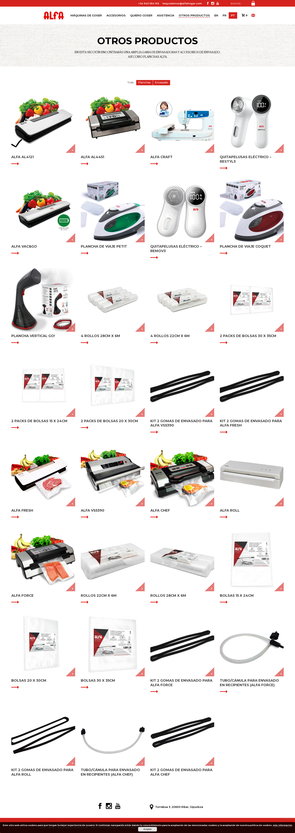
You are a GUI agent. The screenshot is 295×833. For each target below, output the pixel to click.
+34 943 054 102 (148, 3)
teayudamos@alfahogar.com (182, 3)
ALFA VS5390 (92, 510)
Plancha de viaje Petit (104, 246)
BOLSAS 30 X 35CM (98, 680)
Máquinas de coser (86, 15)
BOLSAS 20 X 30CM (28, 680)
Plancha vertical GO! (33, 336)
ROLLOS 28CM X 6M (168, 596)
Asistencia (165, 15)
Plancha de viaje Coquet (245, 246)
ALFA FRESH (22, 510)
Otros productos (194, 15)
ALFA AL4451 (92, 157)
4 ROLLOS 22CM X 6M (170, 336)
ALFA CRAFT (161, 157)
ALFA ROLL (230, 510)
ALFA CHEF (160, 510)
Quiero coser (141, 15)
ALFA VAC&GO (24, 246)
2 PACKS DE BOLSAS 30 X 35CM (248, 336)
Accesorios (116, 15)
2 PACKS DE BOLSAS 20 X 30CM (109, 421)
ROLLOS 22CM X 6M (99, 596)
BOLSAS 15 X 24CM (237, 596)
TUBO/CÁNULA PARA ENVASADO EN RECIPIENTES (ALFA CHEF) (110, 772)
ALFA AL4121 (22, 157)
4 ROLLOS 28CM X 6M (100, 336)
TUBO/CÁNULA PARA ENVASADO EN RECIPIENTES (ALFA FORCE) (249, 682)
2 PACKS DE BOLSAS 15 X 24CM (39, 421)
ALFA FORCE (22, 596)
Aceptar (147, 829)
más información (282, 825)
